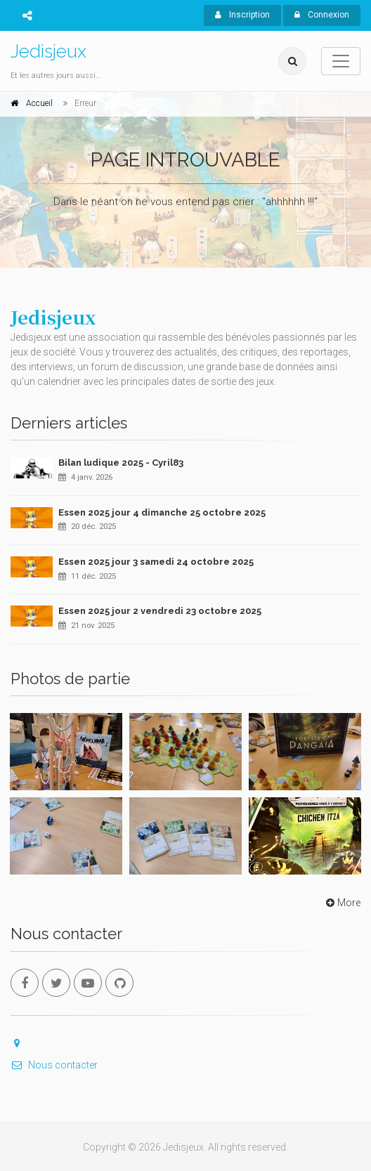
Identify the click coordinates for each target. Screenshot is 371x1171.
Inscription (242, 15)
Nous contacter (54, 1065)
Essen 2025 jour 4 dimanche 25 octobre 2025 (162, 512)
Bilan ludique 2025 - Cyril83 (120, 462)
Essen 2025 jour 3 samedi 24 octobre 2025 (156, 561)
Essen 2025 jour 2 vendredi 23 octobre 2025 (159, 611)
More (341, 902)
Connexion (321, 15)
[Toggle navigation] (340, 61)
